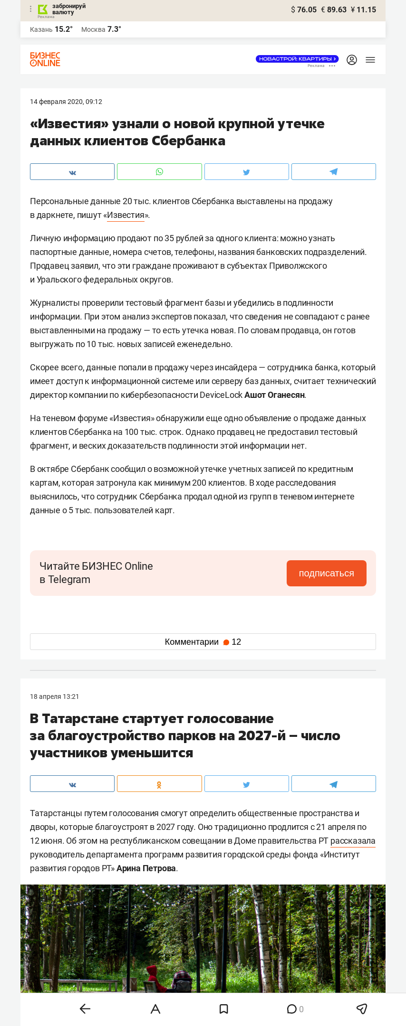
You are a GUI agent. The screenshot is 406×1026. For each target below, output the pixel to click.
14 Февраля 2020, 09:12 (66, 101)
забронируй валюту (69, 9)
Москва (93, 29)
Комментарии (203, 642)
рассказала (353, 841)
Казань (41, 29)
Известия (125, 215)
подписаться (326, 573)
